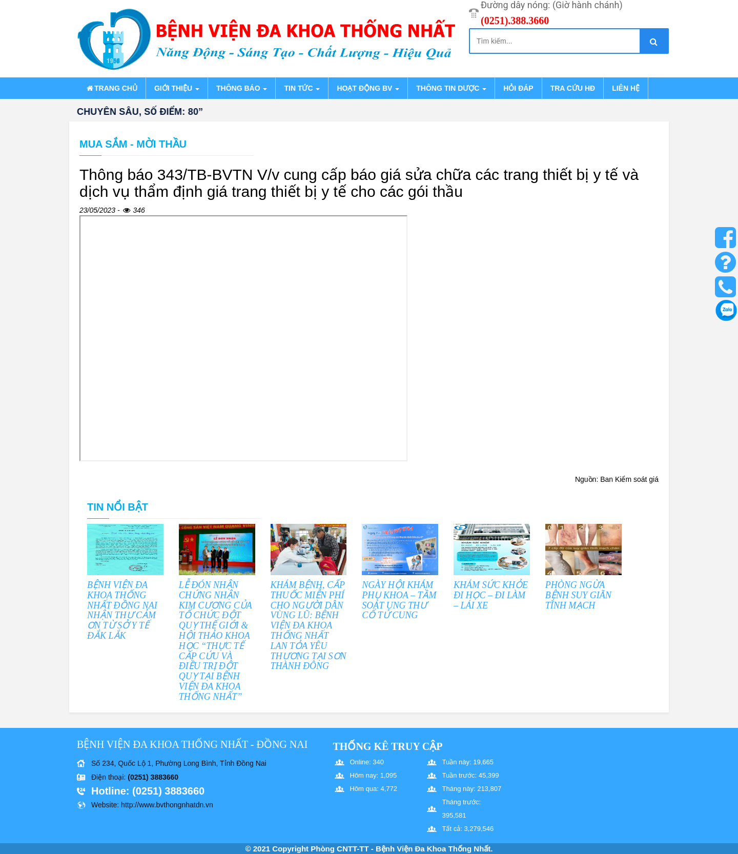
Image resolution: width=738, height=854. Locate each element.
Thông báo (241, 88)
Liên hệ (626, 88)
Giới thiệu (176, 88)
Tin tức (302, 88)
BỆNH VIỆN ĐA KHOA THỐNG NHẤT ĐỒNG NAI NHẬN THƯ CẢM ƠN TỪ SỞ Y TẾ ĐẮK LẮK (122, 610)
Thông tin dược (451, 88)
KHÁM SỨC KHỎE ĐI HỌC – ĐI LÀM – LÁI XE (491, 595)
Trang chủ (111, 88)
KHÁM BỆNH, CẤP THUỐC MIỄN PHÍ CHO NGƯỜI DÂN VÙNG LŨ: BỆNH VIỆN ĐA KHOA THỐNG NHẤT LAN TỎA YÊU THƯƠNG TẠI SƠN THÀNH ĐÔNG (308, 625)
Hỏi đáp (518, 88)
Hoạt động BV (368, 88)
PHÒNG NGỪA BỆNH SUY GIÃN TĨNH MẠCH (578, 595)
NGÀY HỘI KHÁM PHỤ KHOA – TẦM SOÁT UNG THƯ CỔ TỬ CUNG (399, 600)
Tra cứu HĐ (572, 88)
